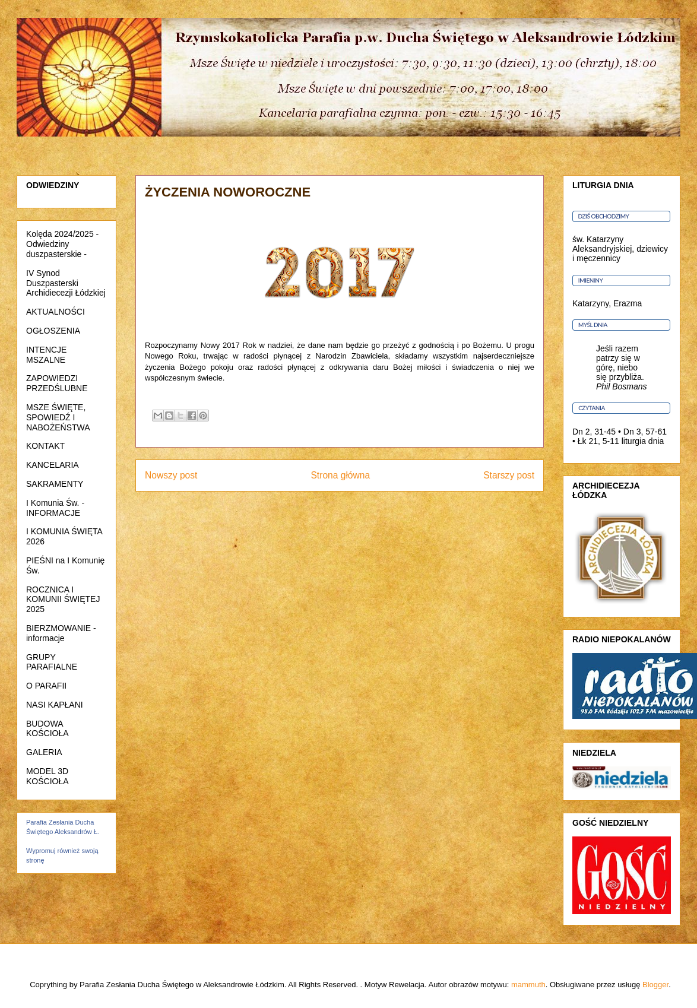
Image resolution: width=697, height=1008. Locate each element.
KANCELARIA (52, 465)
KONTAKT (45, 446)
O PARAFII (46, 685)
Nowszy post (171, 475)
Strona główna (340, 475)
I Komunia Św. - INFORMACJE (55, 508)
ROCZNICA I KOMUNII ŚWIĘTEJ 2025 (63, 599)
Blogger (655, 984)
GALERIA (44, 752)
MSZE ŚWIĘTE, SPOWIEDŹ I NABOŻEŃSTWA (58, 417)
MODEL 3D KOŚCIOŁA (47, 776)
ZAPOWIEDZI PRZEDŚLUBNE (56, 383)
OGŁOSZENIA (53, 330)
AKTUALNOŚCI (55, 311)
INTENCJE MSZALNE (46, 354)
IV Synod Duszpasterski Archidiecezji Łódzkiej (66, 283)
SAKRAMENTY (54, 484)
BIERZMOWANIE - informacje (61, 633)
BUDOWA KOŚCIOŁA (47, 728)
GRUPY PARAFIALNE (51, 662)
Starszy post (508, 475)
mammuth (528, 984)
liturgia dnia (643, 441)
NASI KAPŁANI (54, 704)
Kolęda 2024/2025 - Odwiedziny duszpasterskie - (62, 244)
